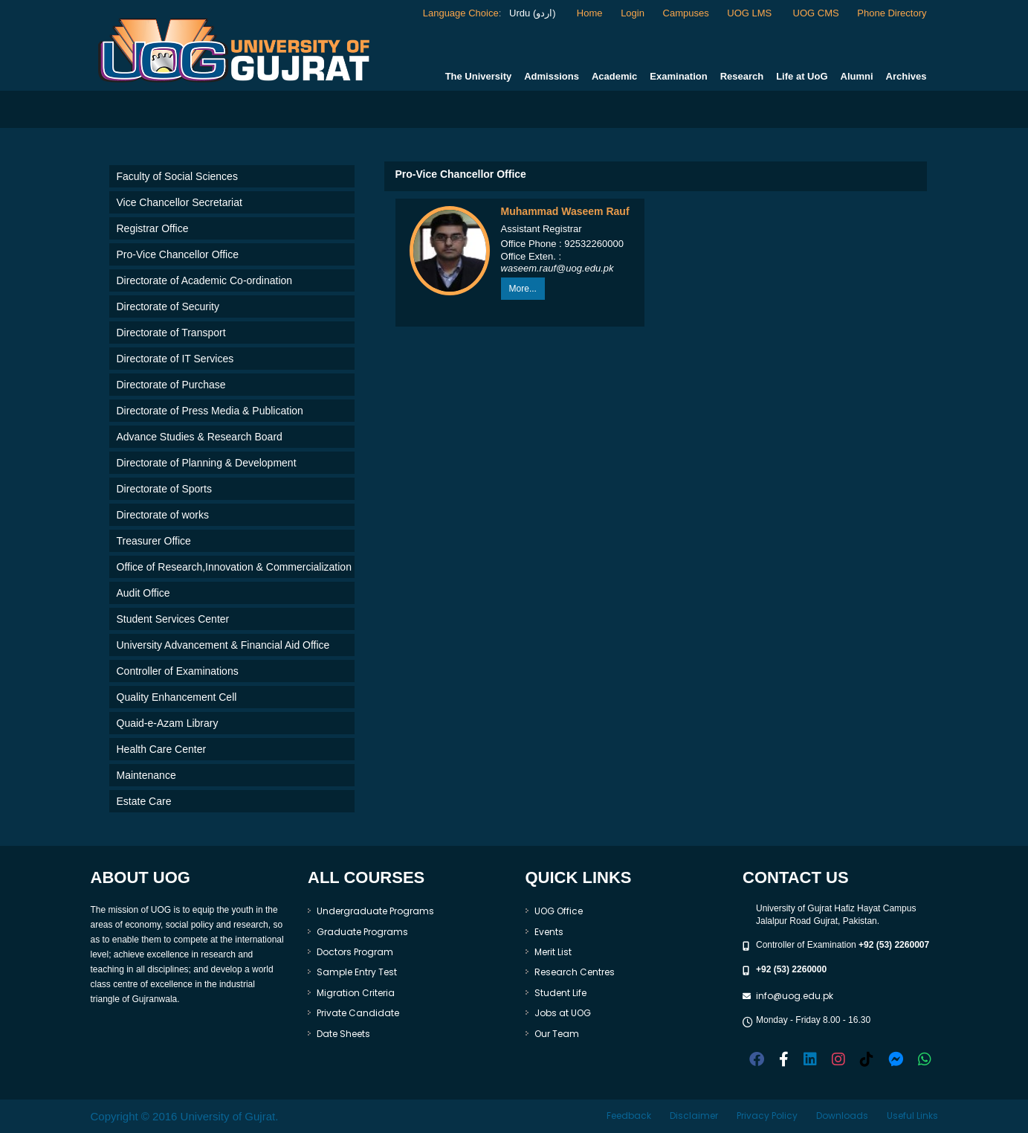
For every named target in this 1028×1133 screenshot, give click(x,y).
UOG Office (558, 911)
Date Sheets (343, 1033)
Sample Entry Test (357, 972)
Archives (906, 76)
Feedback (629, 1115)
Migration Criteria (356, 992)
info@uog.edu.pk (794, 995)
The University (478, 76)
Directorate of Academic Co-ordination (205, 280)
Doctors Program (355, 952)
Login (632, 13)
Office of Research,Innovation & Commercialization (234, 567)
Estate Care (144, 801)
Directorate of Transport (171, 332)
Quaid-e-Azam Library (168, 723)
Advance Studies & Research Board (199, 437)
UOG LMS (751, 13)
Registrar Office (153, 228)
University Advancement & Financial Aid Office (223, 645)
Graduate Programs (362, 931)
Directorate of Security (168, 306)
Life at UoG (801, 76)
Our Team (556, 1033)
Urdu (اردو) (530, 13)
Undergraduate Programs (375, 911)
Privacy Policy (767, 1115)
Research (742, 76)
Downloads (842, 1115)
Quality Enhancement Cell (177, 697)
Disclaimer (694, 1115)
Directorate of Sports (164, 489)
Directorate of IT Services (175, 359)
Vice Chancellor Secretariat (179, 202)
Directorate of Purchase (171, 385)
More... (523, 288)
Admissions (551, 76)
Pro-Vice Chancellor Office (178, 254)
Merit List (553, 952)
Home (590, 13)
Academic (614, 76)
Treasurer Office (154, 541)
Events (548, 931)
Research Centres (574, 972)
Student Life (560, 992)
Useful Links (912, 1115)
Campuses (686, 13)
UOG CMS (816, 13)
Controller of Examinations (178, 671)
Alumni (857, 76)
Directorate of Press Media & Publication (210, 411)
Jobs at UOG (562, 1013)
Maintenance (146, 775)
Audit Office (143, 593)
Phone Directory (891, 13)
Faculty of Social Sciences (177, 176)
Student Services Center (173, 619)
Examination (678, 76)
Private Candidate (358, 1013)
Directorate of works (163, 515)
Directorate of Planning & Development (207, 463)
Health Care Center (162, 749)
